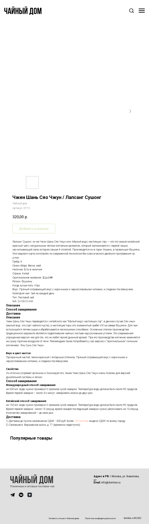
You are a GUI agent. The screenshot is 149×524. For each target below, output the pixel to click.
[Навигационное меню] (142, 11)
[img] (12, 495)
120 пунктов (81, 420)
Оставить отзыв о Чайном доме (64, 518)
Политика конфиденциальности (100, 518)
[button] (131, 10)
